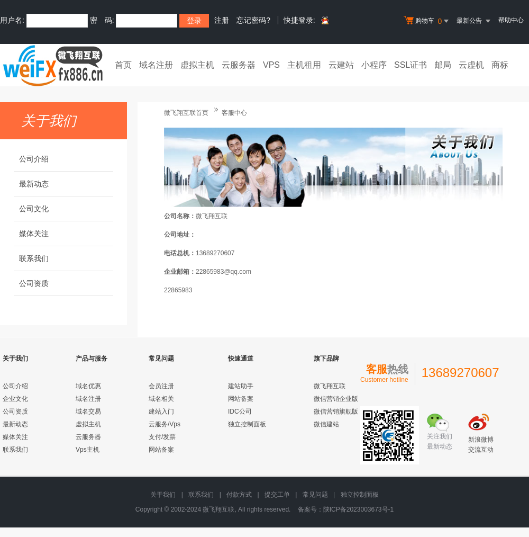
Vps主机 (87, 449)
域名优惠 (88, 386)
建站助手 (240, 386)
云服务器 (239, 64)
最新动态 (34, 184)
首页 (123, 64)
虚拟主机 (197, 64)
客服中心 (234, 113)
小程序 (374, 64)
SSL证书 (410, 64)
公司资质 (34, 283)
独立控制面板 (247, 424)
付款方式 (239, 494)
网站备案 (161, 449)
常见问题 (315, 494)
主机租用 (304, 64)
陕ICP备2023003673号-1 (358, 509)
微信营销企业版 (336, 398)
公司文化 (34, 208)
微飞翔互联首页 (186, 113)
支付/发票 (162, 437)
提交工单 (277, 494)
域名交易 (88, 411)
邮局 (442, 64)
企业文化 (15, 398)
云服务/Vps (164, 424)
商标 (499, 64)
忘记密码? (253, 20)
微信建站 (326, 424)
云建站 (341, 64)
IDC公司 (240, 411)
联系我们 (34, 258)
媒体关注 (34, 233)
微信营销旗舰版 (336, 411)
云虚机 (471, 64)
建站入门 (161, 411)
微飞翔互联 (329, 386)
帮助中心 (511, 20)
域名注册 (156, 64)
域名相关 (161, 398)
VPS (271, 64)
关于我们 (163, 494)
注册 (221, 20)
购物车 (427, 21)
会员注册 (161, 386)
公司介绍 (34, 159)
